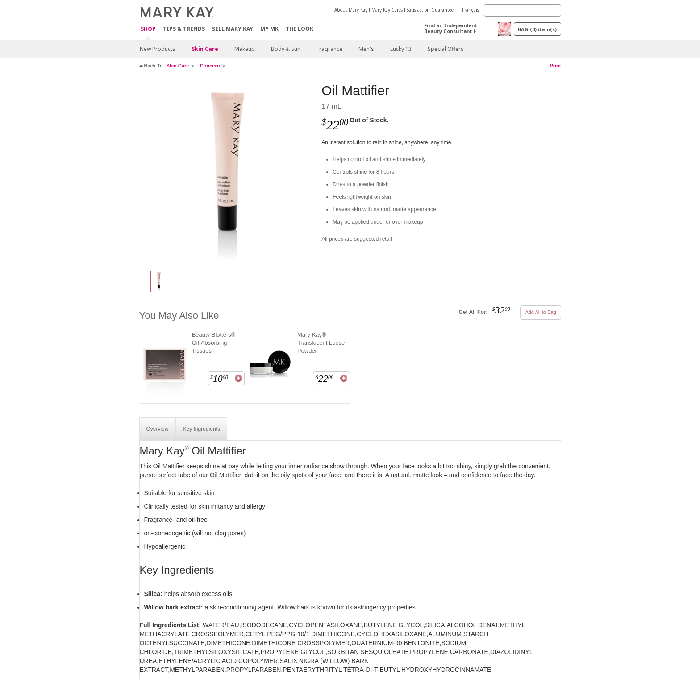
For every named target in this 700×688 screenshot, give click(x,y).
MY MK (269, 29)
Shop (148, 29)
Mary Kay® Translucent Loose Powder (321, 342)
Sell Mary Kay (232, 29)
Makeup (244, 49)
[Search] (522, 10)
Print (555, 65)
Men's (366, 49)
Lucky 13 (401, 49)
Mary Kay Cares (387, 10)
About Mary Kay (350, 10)
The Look (299, 29)
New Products (157, 49)
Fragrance (329, 49)
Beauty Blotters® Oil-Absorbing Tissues (214, 342)
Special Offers (446, 49)
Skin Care (205, 49)
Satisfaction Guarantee (430, 10)
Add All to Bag (540, 312)
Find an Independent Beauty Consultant (450, 28)
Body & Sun (285, 49)
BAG (537, 29)
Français (470, 10)
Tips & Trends (184, 29)
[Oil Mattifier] (227, 172)
